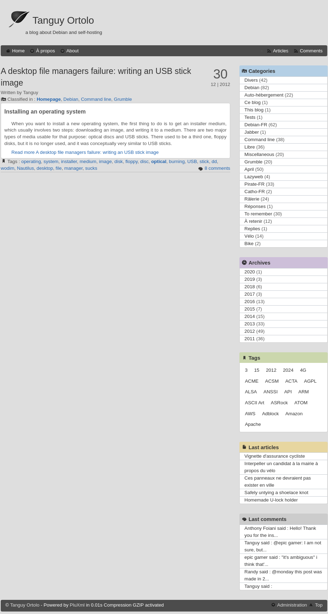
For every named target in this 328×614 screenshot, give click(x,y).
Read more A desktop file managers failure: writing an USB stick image (85, 152)
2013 (249, 323)
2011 (249, 338)
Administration (292, 605)
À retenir (253, 221)
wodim (7, 168)
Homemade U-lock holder (271, 500)
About (72, 50)
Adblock (270, 413)
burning (177, 161)
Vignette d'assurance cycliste (274, 456)
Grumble (123, 99)
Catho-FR (254, 191)
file (59, 168)
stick (204, 161)
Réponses (255, 206)
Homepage (49, 99)
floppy (131, 161)
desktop (44, 168)
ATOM (301, 402)
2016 (249, 301)
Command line (96, 99)
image (105, 161)
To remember (258, 213)
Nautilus (25, 168)
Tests (249, 117)
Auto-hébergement (263, 95)
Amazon (294, 413)
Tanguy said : (258, 586)
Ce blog (252, 102)
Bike (249, 243)
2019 (249, 279)
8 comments (217, 168)
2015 (249, 309)
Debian (71, 99)
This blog (253, 109)
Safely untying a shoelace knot (276, 492)
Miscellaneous (259, 154)
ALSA (251, 391)
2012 (249, 331)
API (288, 391)
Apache (253, 424)
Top (319, 605)
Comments (311, 50)
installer (69, 161)
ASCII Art (254, 402)
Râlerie (251, 199)
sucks (91, 168)
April (249, 169)
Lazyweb (253, 176)
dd (214, 161)
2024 (288, 370)
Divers (251, 80)
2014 (249, 316)
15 (257, 370)
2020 (249, 271)
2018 (249, 286)
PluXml (77, 605)
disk (118, 161)
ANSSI (270, 391)
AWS (250, 413)
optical (158, 161)
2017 (249, 294)
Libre (249, 147)
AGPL (310, 381)
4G (303, 370)
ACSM (272, 381)
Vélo (249, 236)
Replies (252, 228)
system (50, 161)
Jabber (251, 132)
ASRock (279, 402)
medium (87, 161)
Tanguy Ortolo (63, 20)
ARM (303, 391)
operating (31, 161)
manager (73, 168)
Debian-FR (255, 124)
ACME (252, 381)
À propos (45, 50)
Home (18, 50)
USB (192, 161)
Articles (280, 50)
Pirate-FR (254, 184)
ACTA (291, 381)
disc (144, 161)
